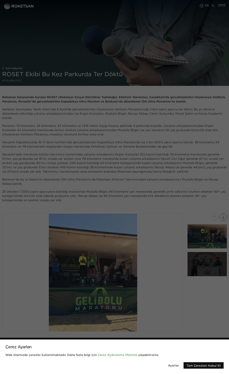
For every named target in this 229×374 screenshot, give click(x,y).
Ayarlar (173, 365)
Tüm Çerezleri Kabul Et (203, 365)
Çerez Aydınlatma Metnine (117, 354)
